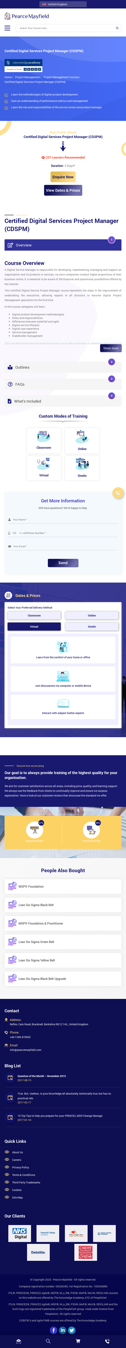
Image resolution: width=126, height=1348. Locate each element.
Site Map (17, 1197)
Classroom (34, 615)
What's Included (61, 399)
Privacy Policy (20, 1167)
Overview (61, 243)
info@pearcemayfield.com (25, 1050)
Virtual (34, 626)
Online (92, 615)
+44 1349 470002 (20, 1037)
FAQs (61, 382)
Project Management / (28, 77)
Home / (9, 77)
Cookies (17, 1190)
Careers (16, 1160)
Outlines (61, 366)
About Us (17, 1152)
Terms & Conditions (23, 1175)
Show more (110, 348)
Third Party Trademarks (26, 1182)
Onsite (92, 626)
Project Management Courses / (62, 77)
